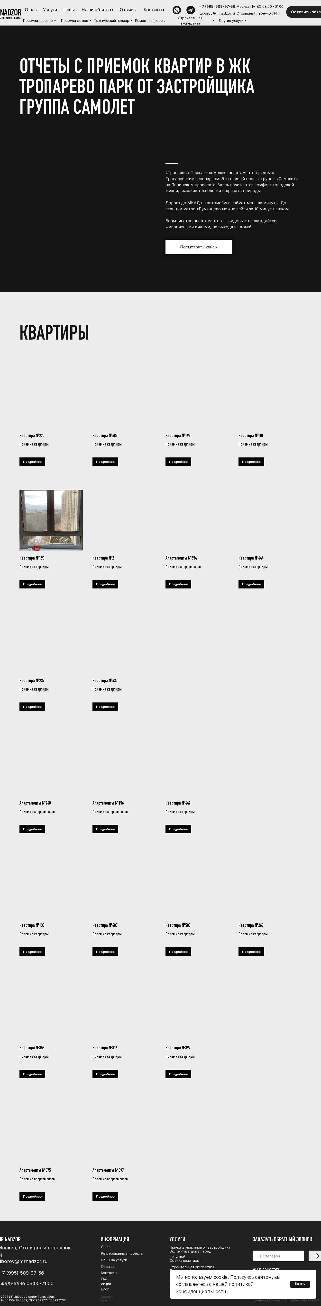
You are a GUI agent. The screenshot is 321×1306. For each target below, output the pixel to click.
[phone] (278, 1256)
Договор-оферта (107, 1298)
